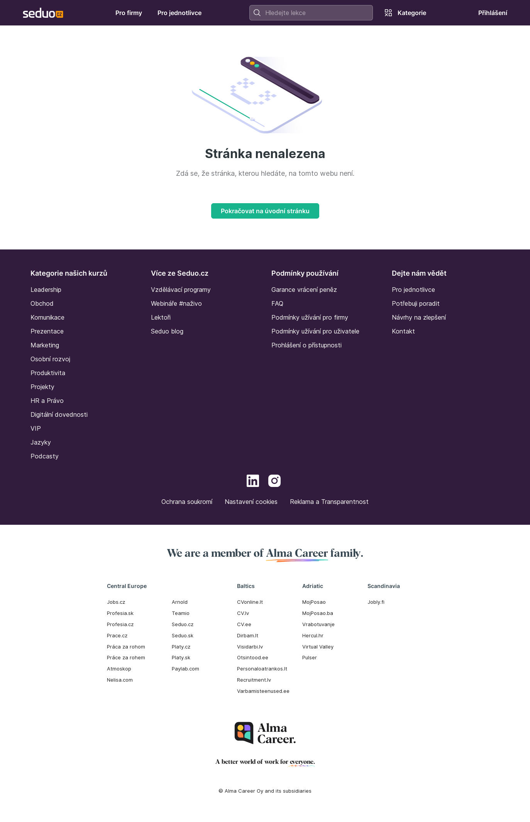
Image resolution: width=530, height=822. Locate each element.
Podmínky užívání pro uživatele (315, 331)
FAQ (277, 303)
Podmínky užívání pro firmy (309, 317)
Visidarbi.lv (250, 646)
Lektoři (161, 317)
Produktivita (47, 373)
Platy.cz (181, 646)
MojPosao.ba (317, 613)
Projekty (42, 387)
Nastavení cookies (251, 501)
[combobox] (311, 12)
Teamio (181, 613)
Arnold (180, 602)
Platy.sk (181, 657)
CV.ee (244, 624)
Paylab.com (185, 668)
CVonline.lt (250, 602)
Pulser (309, 657)
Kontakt (403, 331)
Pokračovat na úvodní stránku (265, 211)
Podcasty (44, 456)
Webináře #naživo (176, 303)
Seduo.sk (182, 635)
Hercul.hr (312, 635)
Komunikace (47, 317)
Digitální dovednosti (59, 414)
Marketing (44, 345)
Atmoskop (119, 668)
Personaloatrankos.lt (262, 668)
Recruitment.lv (254, 680)
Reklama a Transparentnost (329, 501)
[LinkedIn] (253, 482)
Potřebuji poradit (416, 303)
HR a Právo (47, 400)
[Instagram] (274, 482)
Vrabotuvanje (318, 624)
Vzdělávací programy (181, 289)
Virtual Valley (318, 646)
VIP (35, 428)
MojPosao (314, 602)
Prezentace (47, 331)
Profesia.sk (120, 613)
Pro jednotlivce (413, 289)
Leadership (45, 289)
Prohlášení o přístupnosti (306, 345)
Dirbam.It (247, 635)
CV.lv (243, 613)
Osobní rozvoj (50, 359)
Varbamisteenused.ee (263, 691)
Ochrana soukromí (186, 501)
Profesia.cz (120, 624)
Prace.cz (117, 635)
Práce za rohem (126, 657)
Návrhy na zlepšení (419, 317)
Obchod (42, 303)
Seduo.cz (182, 624)
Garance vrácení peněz (304, 289)
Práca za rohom (126, 646)
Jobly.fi (375, 602)
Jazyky (40, 442)
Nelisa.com (120, 680)
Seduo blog (167, 331)
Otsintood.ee (252, 657)
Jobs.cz (116, 602)
